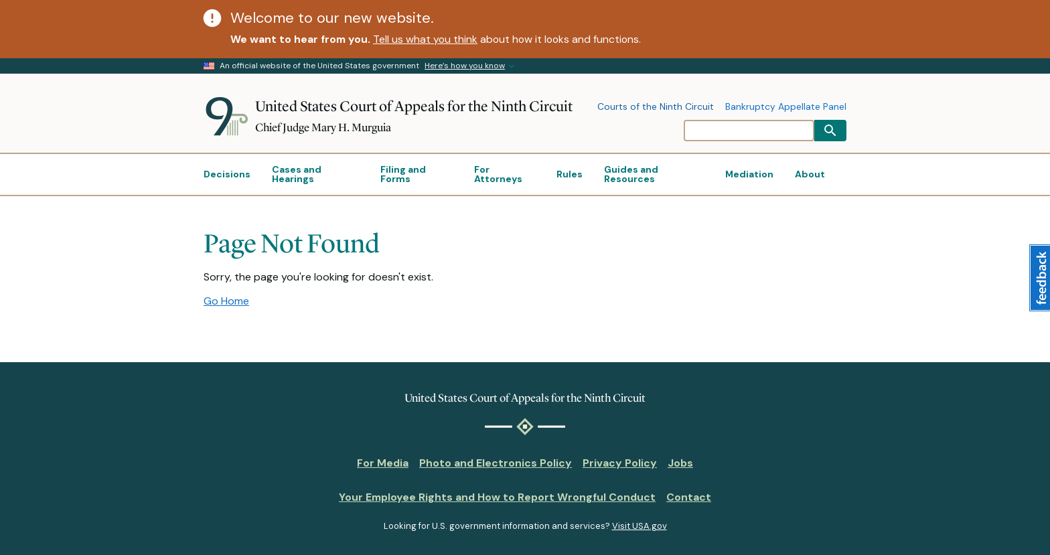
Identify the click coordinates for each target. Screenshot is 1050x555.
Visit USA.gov (639, 526)
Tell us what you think (425, 39)
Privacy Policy (620, 463)
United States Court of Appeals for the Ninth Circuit (414, 106)
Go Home (226, 301)
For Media (382, 463)
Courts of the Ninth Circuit (655, 107)
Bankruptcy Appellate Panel (785, 107)
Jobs (680, 463)
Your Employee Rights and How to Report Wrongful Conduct (497, 497)
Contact (688, 497)
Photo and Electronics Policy (495, 463)
